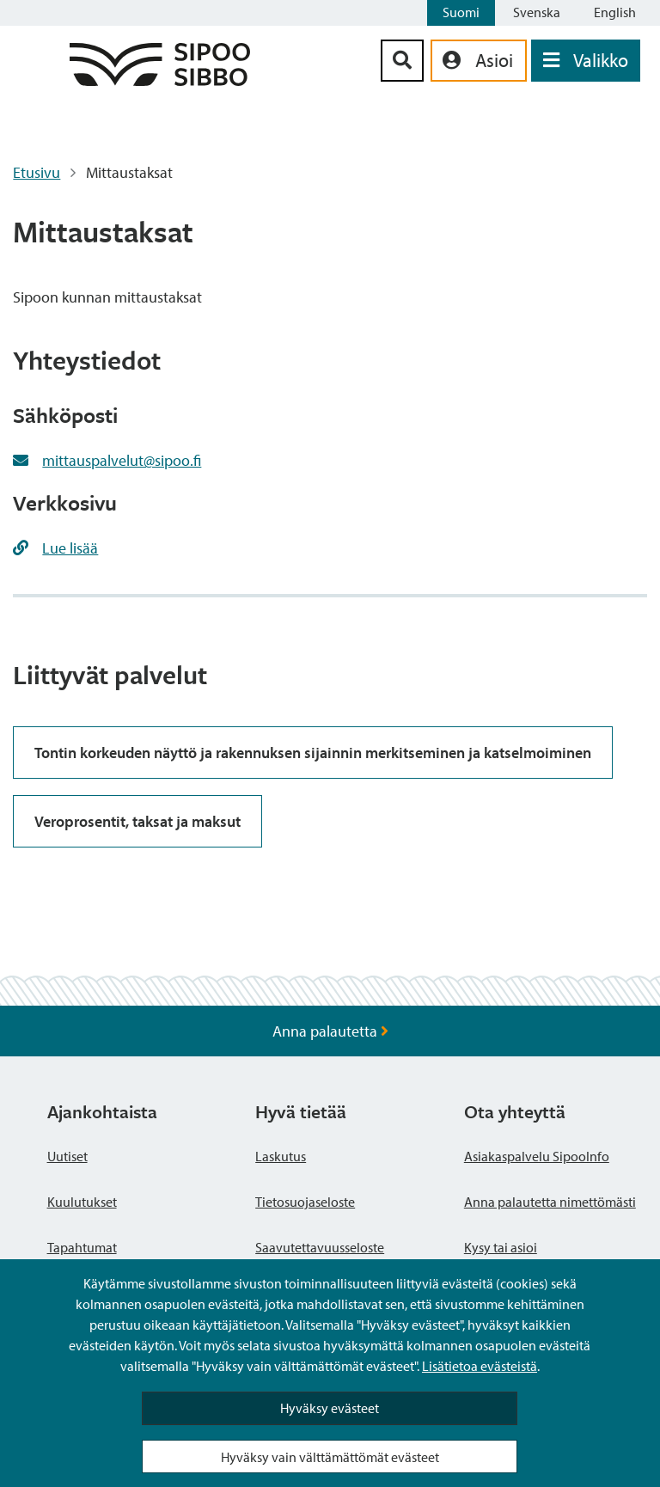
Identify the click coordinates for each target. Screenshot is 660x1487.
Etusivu (36, 172)
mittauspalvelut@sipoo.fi (121, 460)
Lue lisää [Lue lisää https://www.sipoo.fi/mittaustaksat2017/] (70, 548)
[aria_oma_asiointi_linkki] (479, 61)
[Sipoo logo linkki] (160, 80)
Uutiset (67, 1156)
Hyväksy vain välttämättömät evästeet (330, 1457)
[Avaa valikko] (585, 61)
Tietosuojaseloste (305, 1201)
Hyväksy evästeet (329, 1408)
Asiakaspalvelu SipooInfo (536, 1156)
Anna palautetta (330, 1031)
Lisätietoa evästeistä (479, 1365)
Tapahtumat (82, 1247)
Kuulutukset (82, 1201)
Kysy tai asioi (500, 1247)
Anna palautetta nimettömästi (550, 1201)
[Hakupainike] (402, 61)
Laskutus (280, 1156)
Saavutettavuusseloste (319, 1247)
